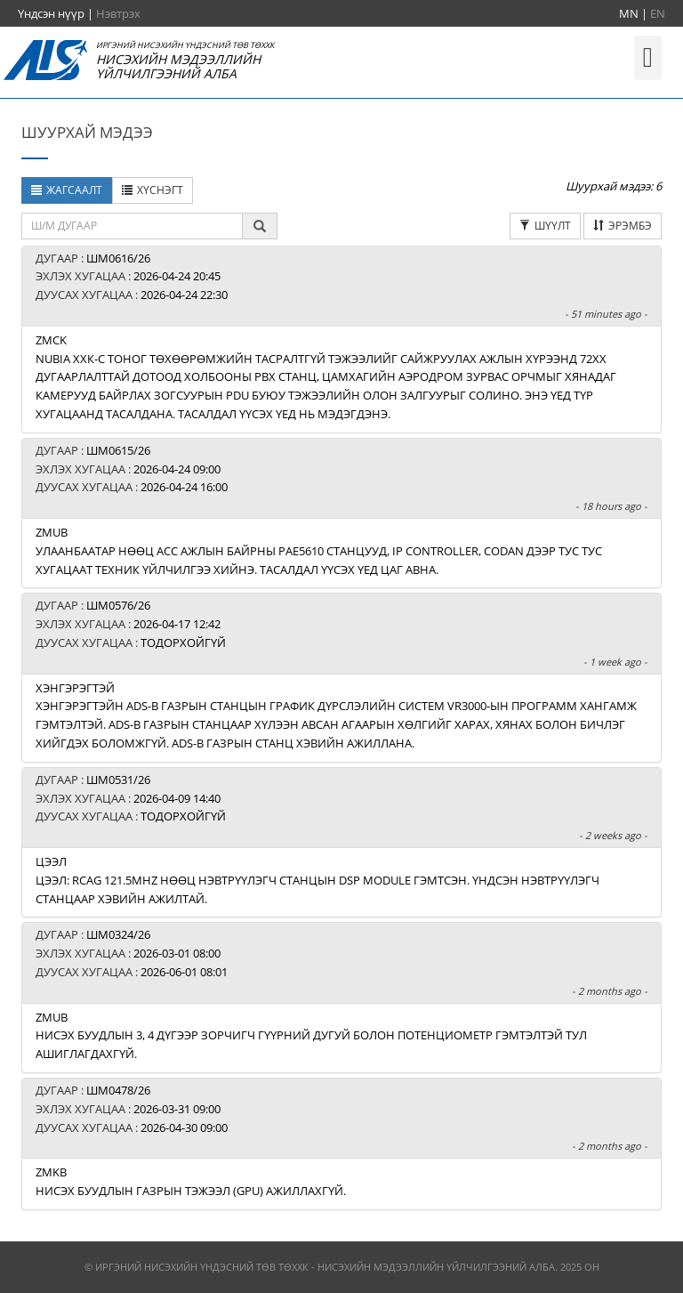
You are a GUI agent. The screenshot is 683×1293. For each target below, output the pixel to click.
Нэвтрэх (118, 13)
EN (657, 13)
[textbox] (132, 226)
